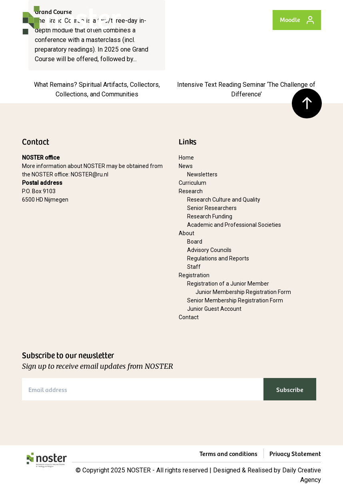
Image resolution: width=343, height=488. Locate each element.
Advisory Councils (209, 250)
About (186, 233)
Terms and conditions (228, 453)
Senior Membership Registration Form (235, 300)
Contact (189, 317)
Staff (194, 267)
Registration (194, 275)
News (186, 166)
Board (194, 241)
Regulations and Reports (218, 258)
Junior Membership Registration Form (243, 292)
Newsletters (202, 174)
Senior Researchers (212, 208)
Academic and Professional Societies (234, 225)
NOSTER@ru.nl (89, 174)
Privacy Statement (295, 453)
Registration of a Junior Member (228, 283)
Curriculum (192, 183)
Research (191, 191)
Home (186, 157)
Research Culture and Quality (223, 199)
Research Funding (209, 216)
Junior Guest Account (214, 309)
